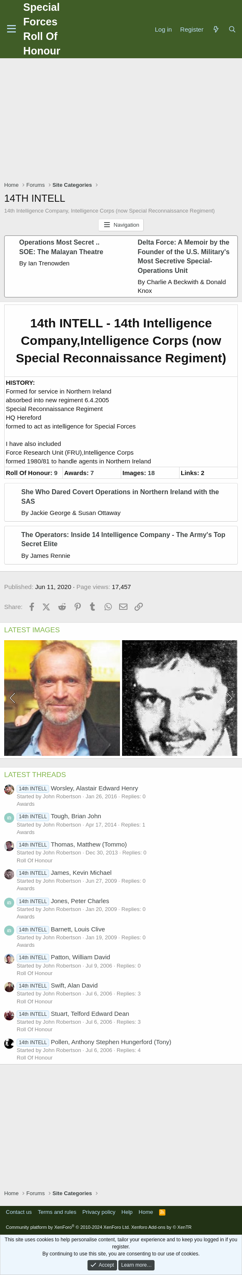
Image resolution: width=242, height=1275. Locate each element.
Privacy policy (98, 1212)
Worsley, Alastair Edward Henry (77, 788)
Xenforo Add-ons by (161, 1227)
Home (146, 1212)
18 (151, 472)
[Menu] (11, 29)
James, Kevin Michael (64, 872)
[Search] (232, 29)
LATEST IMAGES (32, 630)
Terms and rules (57, 1212)
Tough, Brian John (59, 815)
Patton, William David (63, 957)
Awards (26, 804)
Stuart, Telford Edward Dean (73, 1013)
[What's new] (215, 29)
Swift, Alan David (57, 985)
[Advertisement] (123, 120)
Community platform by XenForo (68, 1227)
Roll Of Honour (34, 860)
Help (127, 1212)
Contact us (19, 1212)
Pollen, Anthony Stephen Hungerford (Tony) (94, 1041)
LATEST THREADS (35, 775)
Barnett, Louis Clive (61, 929)
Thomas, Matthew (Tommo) (72, 844)
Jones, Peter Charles (63, 900)
